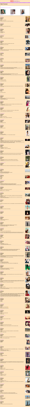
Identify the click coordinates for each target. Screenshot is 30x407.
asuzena (1, 327)
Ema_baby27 (2, 339)
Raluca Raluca (2, 352)
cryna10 (1, 389)
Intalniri (1, 2)
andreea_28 (1, 186)
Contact (18, 2)
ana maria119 (2, 64)
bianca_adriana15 (2, 383)
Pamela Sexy (2, 205)
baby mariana (2, 321)
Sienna (1, 221)
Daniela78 (2, 277)
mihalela (1, 46)
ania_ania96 (1, 70)
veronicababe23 (2, 119)
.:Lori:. (1, 252)
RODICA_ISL (1, 168)
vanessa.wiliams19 (2, 113)
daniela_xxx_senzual (3, 315)
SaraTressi (2, 358)
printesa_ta (2, 258)
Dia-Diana (1, 199)
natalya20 (1, 216)
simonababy (2, 52)
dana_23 (1, 174)
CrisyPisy (1, 28)
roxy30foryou (1, 309)
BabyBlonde (2, 137)
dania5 (1, 290)
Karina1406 (1, 192)
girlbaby (2, 234)
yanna (1, 240)
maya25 (1, 283)
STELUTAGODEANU (2, 180)
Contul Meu (11, 2)
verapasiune (2, 40)
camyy (1, 156)
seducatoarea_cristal (3, 162)
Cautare (15, 2)
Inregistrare (6, 2)
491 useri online (26, 2)
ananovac (1, 377)
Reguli (21, 2)
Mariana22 (1, 76)
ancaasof (2, 333)
